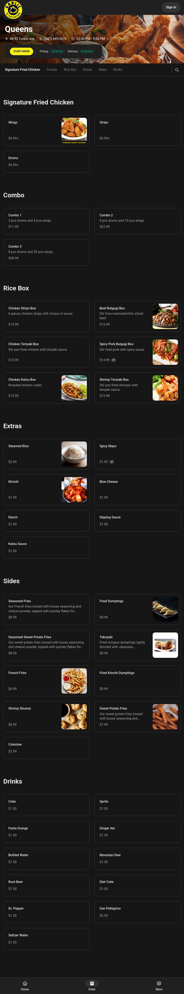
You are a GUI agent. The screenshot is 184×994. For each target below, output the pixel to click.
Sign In (171, 7)
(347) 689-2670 (53, 39)
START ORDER (22, 51)
